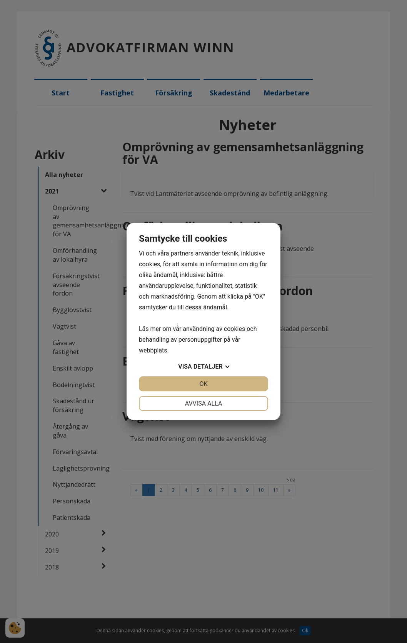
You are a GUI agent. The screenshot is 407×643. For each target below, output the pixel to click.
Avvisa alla (203, 403)
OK (203, 383)
